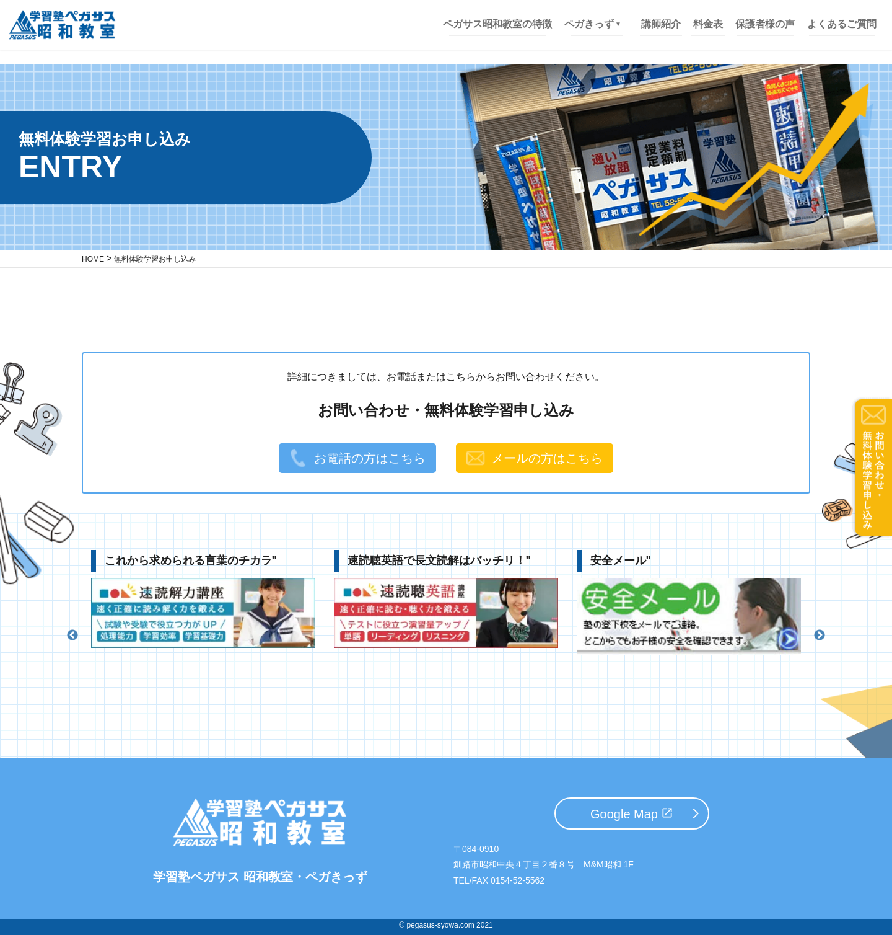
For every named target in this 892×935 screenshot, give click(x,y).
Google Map (624, 814)
